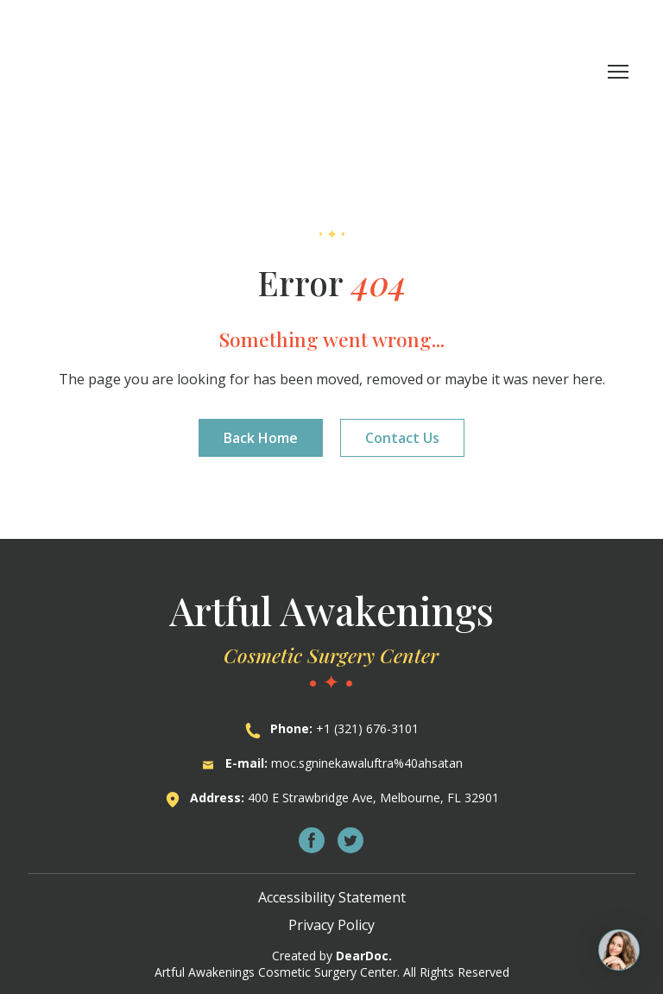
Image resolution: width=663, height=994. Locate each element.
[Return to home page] (129, 71)
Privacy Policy (331, 924)
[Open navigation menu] (618, 71)
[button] (261, 438)
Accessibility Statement (332, 897)
